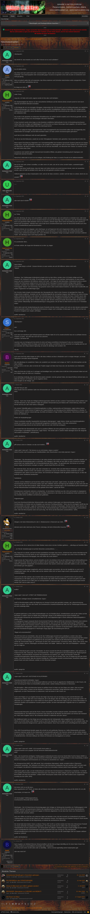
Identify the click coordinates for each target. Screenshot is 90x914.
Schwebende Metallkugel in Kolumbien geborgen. (22, 875)
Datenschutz (67, 912)
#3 (87, 91)
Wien (11, 538)
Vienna (10, 110)
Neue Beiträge (5, 19)
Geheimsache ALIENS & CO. (24, 877)
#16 (87, 586)
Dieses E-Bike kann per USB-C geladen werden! (22, 886)
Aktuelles (19, 16)
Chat (27, 16)
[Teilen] (85, 51)
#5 (87, 181)
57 (11, 47)
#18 (87, 745)
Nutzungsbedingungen (57, 912)
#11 (87, 353)
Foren (12, 16)
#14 (87, 517)
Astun (7, 882)
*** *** (44, 23)
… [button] (8, 47)
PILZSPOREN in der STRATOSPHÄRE (19, 880)
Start (85, 912)
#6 (87, 196)
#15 (87, 542)
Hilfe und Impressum (77, 912)
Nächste (16, 47)
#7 (87, 211)
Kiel (11, 372)
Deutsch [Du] (15, 912)
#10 (87, 318)
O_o (11, 337)
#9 (87, 261)
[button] (24, 16)
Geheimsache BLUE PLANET (24, 882)
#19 (87, 784)
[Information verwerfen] (87, 23)
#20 (87, 841)
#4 (87, 161)
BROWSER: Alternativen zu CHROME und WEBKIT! (23, 891)
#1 (87, 51)
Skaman (8, 877)
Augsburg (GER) (8, 84)
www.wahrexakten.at (59, 10)
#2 (87, 66)
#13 (87, 440)
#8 (87, 238)
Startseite (5, 16)
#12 (87, 384)
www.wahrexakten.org (79, 10)
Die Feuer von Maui (12, 897)
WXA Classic (5, 912)
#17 (87, 673)
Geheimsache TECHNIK (23, 887)
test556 (83, 893)
